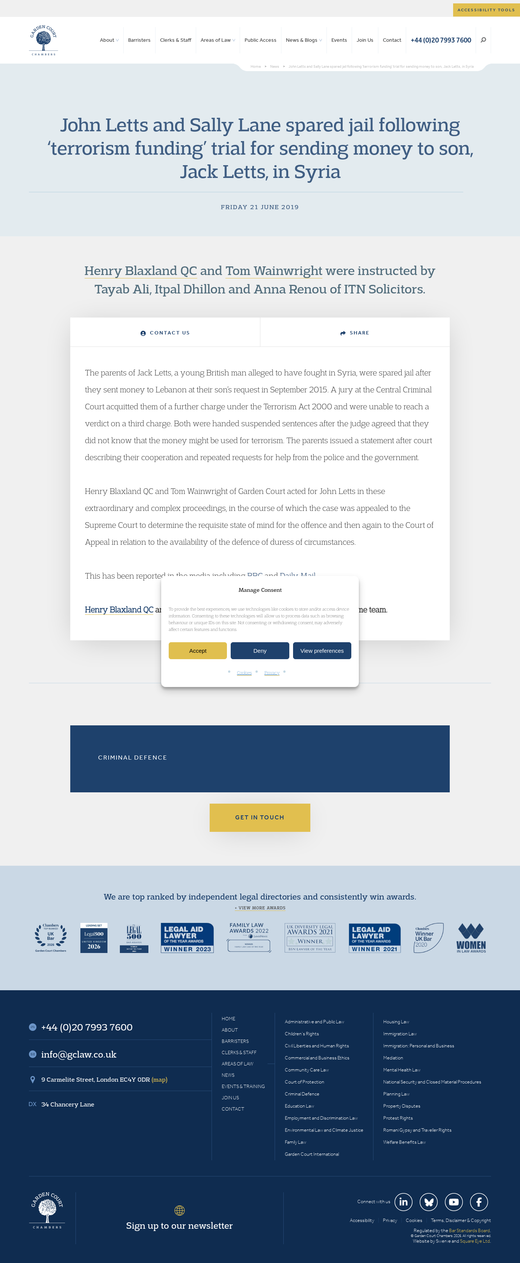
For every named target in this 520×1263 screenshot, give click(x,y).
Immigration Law (400, 1034)
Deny (259, 650)
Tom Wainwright (273, 270)
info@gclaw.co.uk (78, 1054)
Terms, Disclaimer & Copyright (461, 1220)
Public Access (261, 40)
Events (339, 40)
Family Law (295, 1142)
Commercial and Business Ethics (317, 1058)
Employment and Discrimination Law (321, 1118)
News (228, 1075)
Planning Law (396, 1094)
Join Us (365, 40)
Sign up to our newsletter (179, 1225)
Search (483, 40)
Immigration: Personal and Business (418, 1046)
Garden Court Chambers (43, 40)
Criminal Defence (133, 757)
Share (355, 333)
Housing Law (396, 1021)
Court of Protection (304, 1082)
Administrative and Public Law (314, 1021)
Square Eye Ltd (475, 1241)
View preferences (322, 650)
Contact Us (165, 333)
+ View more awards (260, 907)
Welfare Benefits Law (404, 1142)
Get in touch (260, 817)
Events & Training (243, 1086)
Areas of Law (216, 40)
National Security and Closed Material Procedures (432, 1082)
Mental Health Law (401, 1070)
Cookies (244, 673)
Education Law (299, 1106)
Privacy (272, 673)
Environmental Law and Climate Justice (324, 1130)
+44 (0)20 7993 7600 (441, 40)
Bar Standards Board (469, 1230)
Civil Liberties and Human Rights (317, 1046)
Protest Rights (398, 1118)
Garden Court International (312, 1154)
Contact (392, 40)
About (107, 40)
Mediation (393, 1058)
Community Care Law (307, 1070)
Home (228, 1018)
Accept (198, 650)
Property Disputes (401, 1106)
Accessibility (362, 1220)
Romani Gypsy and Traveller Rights (417, 1130)
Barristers (139, 40)
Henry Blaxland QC (141, 270)
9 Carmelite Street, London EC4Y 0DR (104, 1079)
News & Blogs (301, 40)
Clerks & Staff (175, 40)
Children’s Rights (302, 1034)
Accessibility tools (486, 10)
